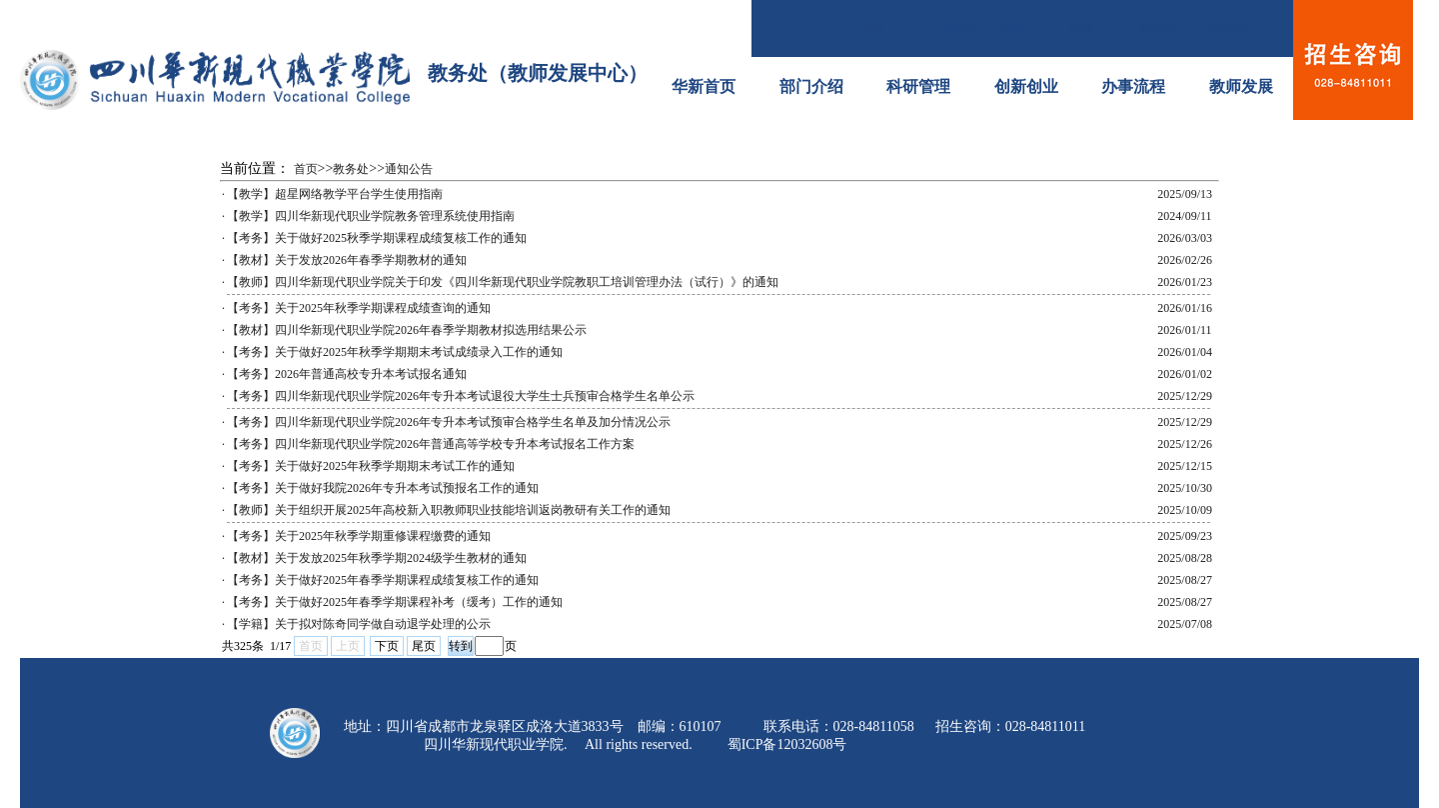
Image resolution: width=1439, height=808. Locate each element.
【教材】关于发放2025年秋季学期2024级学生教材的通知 (377, 558)
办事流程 (1133, 86)
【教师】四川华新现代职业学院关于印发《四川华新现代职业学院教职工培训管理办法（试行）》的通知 (502, 282)
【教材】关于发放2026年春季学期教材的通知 (347, 260)
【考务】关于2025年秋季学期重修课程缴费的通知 (359, 536)
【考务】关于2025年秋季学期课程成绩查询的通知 (359, 308)
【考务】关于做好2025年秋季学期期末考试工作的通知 (371, 466)
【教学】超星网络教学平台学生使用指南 (335, 194)
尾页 (424, 646)
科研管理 (918, 86)
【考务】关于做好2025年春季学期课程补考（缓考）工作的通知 (395, 602)
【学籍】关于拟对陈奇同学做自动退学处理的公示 (359, 624)
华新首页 (703, 86)
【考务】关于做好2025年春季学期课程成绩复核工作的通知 (383, 580)
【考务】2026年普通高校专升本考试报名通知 (347, 374)
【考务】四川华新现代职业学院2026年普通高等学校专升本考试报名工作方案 (431, 444)
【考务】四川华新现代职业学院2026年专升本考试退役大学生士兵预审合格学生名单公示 (461, 396)
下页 (387, 646)
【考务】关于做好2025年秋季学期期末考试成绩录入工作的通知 (395, 352)
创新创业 (1026, 86)
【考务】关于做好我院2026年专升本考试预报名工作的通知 (383, 488)
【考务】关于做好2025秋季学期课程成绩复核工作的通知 (377, 238)
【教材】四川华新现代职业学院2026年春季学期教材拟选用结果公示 (407, 330)
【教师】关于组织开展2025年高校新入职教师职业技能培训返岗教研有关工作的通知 (449, 510)
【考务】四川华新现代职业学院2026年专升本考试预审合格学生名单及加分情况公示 (449, 422)
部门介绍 (811, 86)
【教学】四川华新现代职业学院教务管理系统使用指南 (371, 216)
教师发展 (1241, 86)
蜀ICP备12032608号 (787, 744)
